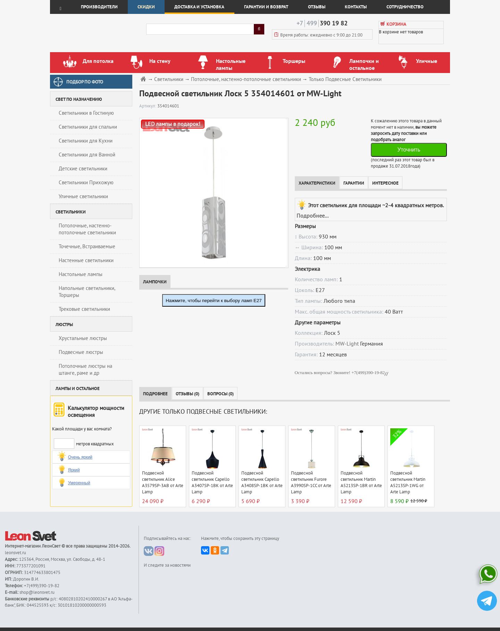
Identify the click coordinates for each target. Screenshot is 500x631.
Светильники (168, 79)
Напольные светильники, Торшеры (87, 291)
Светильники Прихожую (86, 182)
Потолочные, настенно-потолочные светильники (87, 229)
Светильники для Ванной (87, 155)
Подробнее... (312, 216)
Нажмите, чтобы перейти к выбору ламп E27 (214, 300)
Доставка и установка (199, 7)
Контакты (356, 7)
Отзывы (316, 7)
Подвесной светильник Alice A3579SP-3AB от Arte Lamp (162, 482)
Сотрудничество (405, 7)
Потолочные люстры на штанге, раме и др (85, 369)
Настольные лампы (80, 274)
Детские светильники (83, 168)
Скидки (146, 7)
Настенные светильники (86, 260)
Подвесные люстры (81, 352)
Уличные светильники (83, 196)
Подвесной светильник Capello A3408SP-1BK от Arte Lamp (262, 482)
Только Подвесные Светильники (345, 79)
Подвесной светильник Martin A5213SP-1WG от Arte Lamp (407, 482)
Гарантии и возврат (266, 7)
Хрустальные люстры (83, 338)
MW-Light (347, 344)
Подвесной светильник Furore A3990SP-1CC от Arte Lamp (311, 482)
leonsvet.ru (15, 553)
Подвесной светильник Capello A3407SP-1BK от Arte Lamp (212, 482)
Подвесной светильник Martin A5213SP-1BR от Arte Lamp (361, 482)
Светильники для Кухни (85, 141)
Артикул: (148, 106)
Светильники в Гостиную (86, 113)
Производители (99, 7)
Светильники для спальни (88, 127)
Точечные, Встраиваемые (87, 246)
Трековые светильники (84, 309)
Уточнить (408, 150)
